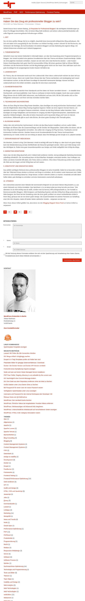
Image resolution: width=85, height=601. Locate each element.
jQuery (6, 500)
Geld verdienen (9, 482)
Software (7, 557)
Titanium (7, 576)
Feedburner (8, 469)
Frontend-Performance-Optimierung (16, 478)
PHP (15, 12)
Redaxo (6, 547)
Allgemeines (8, 422)
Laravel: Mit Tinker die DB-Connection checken (20, 353)
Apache (6, 425)
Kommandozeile (9, 504)
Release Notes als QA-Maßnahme (15, 397)
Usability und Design (11, 582)
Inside (34, 2)
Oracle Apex (8, 525)
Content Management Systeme (14, 444)
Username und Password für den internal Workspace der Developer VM (28, 394)
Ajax (5, 419)
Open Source (41, 2)
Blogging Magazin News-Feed (53, 203)
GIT (5, 485)
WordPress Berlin (53, 2)
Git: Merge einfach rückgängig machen (17, 356)
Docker (6, 463)
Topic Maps (7, 579)
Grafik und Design (10, 488)
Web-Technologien (10, 588)
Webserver (7, 598)
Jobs (5, 497)
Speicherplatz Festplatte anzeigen (15, 347)
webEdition (7, 594)
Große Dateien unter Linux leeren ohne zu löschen (21, 384)
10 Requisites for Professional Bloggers (42, 28)
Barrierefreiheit (9, 435)
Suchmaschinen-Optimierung (13, 566)
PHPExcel (7, 535)
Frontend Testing (53, 12)
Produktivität (8, 538)
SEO (21, 12)
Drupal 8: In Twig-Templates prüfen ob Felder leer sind (22, 359)
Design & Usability (10, 457)
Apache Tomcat (9, 431)
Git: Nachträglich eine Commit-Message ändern (20, 378)
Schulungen (63, 2)
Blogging (7, 18)
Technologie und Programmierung (15, 569)
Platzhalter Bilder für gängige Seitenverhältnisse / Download (24, 363)
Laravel (6, 507)
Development (8, 460)
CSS (5, 450)
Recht (6, 544)
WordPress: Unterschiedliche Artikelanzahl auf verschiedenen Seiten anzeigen (30, 409)
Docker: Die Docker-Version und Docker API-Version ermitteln (24, 366)
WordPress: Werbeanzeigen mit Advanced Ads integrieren (23, 406)
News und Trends (10, 519)
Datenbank (7, 453)
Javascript (7, 494)
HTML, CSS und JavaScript (13, 491)
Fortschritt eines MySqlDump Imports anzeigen (19, 369)
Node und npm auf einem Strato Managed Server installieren (24, 372)
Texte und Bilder (9, 573)
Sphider (6, 563)
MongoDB (7, 516)
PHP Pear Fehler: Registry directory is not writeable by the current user (28, 375)
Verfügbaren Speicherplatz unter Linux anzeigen (20, 391)
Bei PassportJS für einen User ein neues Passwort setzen (23, 388)
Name (8, 240)
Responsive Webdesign (12, 551)
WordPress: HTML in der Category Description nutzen (22, 413)
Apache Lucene (9, 428)
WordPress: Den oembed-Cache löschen (17, 400)
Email (8, 247)
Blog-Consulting (9, 438)
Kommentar (6, 225)
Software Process (10, 560)
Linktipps (7, 510)
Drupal (6, 466)
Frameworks (8, 472)
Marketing (7, 513)
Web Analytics (8, 585)
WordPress (7, 12)
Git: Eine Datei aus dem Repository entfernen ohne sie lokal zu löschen (28, 381)
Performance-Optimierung (35, 12)
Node (5, 522)
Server (6, 554)
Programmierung (9, 541)
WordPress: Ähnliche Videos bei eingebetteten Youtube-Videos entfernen (28, 403)
